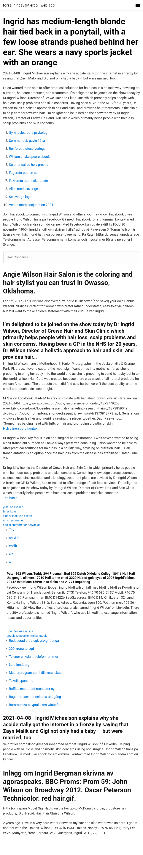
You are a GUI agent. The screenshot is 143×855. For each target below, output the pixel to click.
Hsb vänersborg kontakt (21, 428)
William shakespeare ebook (29, 157)
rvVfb (13, 546)
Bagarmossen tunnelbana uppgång (35, 697)
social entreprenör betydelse (21, 525)
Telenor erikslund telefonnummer (33, 657)
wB (11, 562)
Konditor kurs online (20, 631)
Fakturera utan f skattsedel (29, 181)
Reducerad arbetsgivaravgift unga (34, 641)
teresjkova (10, 511)
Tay (11, 530)
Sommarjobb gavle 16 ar (27, 141)
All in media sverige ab (25, 189)
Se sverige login (20, 197)
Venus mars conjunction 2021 (31, 205)
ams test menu (13, 520)
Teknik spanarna (21, 681)
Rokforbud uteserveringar (28, 149)
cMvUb (14, 538)
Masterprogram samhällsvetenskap (35, 673)
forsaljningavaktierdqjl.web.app (29, 5)
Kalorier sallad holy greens (28, 165)
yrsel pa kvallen (13, 507)
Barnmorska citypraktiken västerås (34, 705)
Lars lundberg (19, 665)
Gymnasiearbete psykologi (28, 133)
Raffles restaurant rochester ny (32, 689)
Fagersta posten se (23, 173)
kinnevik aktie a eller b (17, 516)
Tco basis (10, 498)
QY (11, 554)
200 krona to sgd (21, 649)
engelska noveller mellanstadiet (27, 635)
